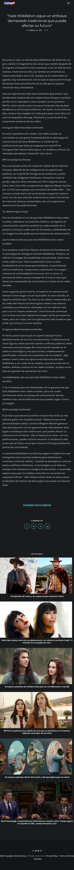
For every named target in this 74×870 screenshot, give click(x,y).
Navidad (37, 859)
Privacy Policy (52, 856)
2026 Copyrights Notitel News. (13, 856)
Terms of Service (66, 856)
